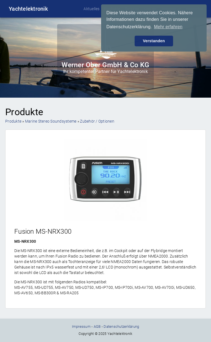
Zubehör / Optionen (97, 121)
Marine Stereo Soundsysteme (51, 121)
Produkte (13, 121)
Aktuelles (91, 9)
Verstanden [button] (154, 41)
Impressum (81, 326)
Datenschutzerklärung (121, 326)
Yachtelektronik (28, 8)
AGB (97, 326)
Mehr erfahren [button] (168, 26)
